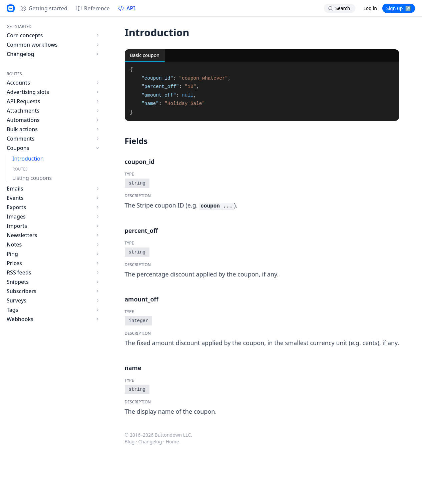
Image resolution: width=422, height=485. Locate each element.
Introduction (28, 158)
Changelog (150, 441)
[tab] (145, 55)
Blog (130, 441)
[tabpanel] (262, 91)
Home (172, 441)
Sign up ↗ (398, 8)
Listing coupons (32, 178)
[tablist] (262, 55)
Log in (370, 8)
